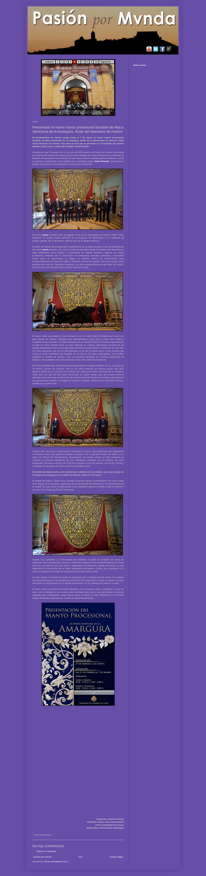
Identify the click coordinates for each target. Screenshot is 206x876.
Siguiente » (106, 62)
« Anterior (48, 62)
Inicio (80, 857)
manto (45, 235)
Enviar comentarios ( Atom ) (56, 861)
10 (96, 62)
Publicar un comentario (46, 851)
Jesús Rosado (101, 161)
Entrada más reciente (42, 857)
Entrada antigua (116, 857)
